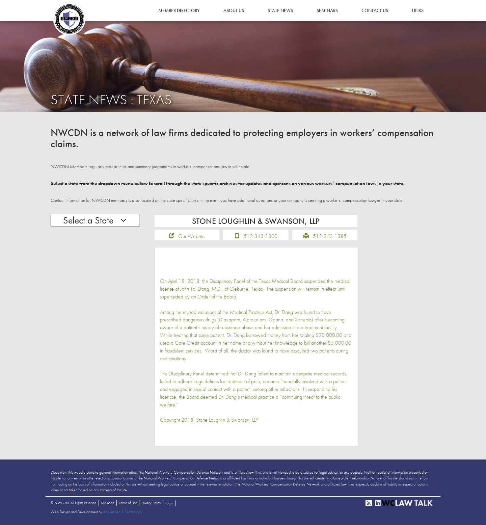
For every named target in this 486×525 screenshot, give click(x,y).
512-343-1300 (260, 236)
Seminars (327, 10)
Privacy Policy (151, 502)
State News (280, 10)
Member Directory (179, 10)
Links (418, 10)
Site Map (107, 502)
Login (169, 503)
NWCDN (69, 18)
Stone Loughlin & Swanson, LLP (227, 419)
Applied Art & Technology (122, 512)
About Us (233, 10)
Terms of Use (128, 502)
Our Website (191, 236)
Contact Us (374, 10)
